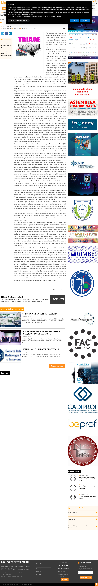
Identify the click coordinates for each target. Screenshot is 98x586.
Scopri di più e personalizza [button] (19, 20)
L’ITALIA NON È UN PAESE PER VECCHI (40, 349)
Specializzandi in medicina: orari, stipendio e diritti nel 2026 (87, 479)
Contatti (38, 566)
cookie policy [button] (23, 11)
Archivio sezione (57, 366)
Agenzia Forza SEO (27, 584)
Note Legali (39, 574)
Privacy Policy (39, 571)
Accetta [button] (85, 20)
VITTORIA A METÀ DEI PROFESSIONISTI (41, 314)
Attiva (64, 579)
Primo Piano (16, 28)
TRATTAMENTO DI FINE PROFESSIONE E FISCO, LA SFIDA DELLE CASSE (41, 332)
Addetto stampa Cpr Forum (29, 28)
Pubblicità (38, 568)
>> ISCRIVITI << (85, 577)
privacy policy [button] (59, 7)
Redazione (39, 563)
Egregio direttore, (73, 512)
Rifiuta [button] (75, 20)
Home (1, 12)
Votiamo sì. (71, 519)
